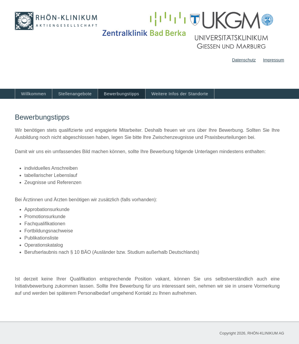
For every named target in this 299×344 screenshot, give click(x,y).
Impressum (273, 60)
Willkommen (33, 93)
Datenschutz (244, 60)
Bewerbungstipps (121, 93)
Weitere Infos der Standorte (179, 93)
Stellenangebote (75, 93)
